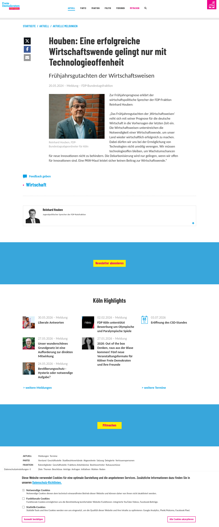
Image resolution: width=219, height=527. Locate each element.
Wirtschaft (36, 185)
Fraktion (89, 9)
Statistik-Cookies (35, 509)
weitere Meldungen (39, 399)
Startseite (29, 26)
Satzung (100, 471)
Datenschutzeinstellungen (16, 471)
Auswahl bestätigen (33, 521)
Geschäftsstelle (54, 471)
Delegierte (110, 471)
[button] (27, 41)
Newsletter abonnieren (109, 274)
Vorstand (42, 471)
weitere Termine (155, 399)
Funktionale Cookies (38, 500)
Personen (126, 9)
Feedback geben (40, 176)
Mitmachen (146, 9)
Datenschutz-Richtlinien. (47, 484)
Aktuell (53, 9)
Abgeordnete (89, 471)
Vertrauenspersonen (124, 471)
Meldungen (43, 467)
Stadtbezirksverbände (72, 471)
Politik (107, 9)
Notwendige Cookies (38, 492)
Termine (53, 467)
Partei (71, 9)
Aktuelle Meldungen (65, 26)
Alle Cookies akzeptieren (182, 521)
